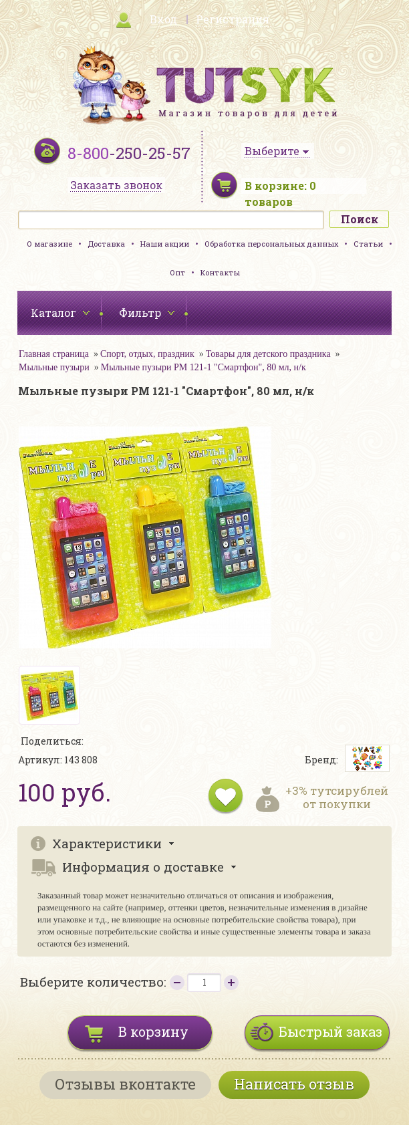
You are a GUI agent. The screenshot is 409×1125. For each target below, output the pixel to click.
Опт (177, 272)
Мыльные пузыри (54, 367)
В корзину (153, 1031)
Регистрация (232, 19)
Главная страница (54, 354)
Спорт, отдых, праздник (147, 354)
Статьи (368, 244)
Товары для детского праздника (268, 354)
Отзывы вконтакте (125, 1084)
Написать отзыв (294, 1084)
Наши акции (164, 244)
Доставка (106, 244)
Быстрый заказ (330, 1031)
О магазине (49, 244)
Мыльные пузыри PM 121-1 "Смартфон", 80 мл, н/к (203, 367)
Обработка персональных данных (271, 244)
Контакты (220, 272)
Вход (163, 19)
